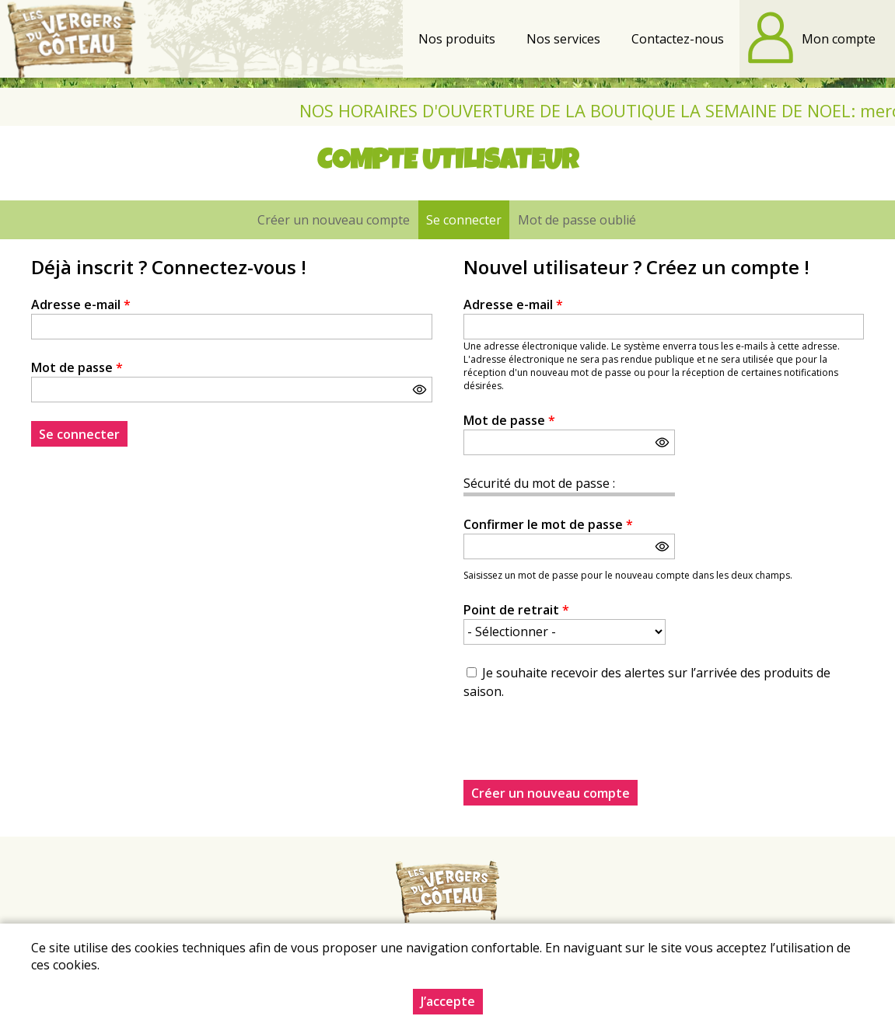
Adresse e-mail (81, 304)
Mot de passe (77, 367)
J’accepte (448, 1001)
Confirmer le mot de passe (548, 524)
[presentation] (581, 749)
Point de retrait (516, 609)
